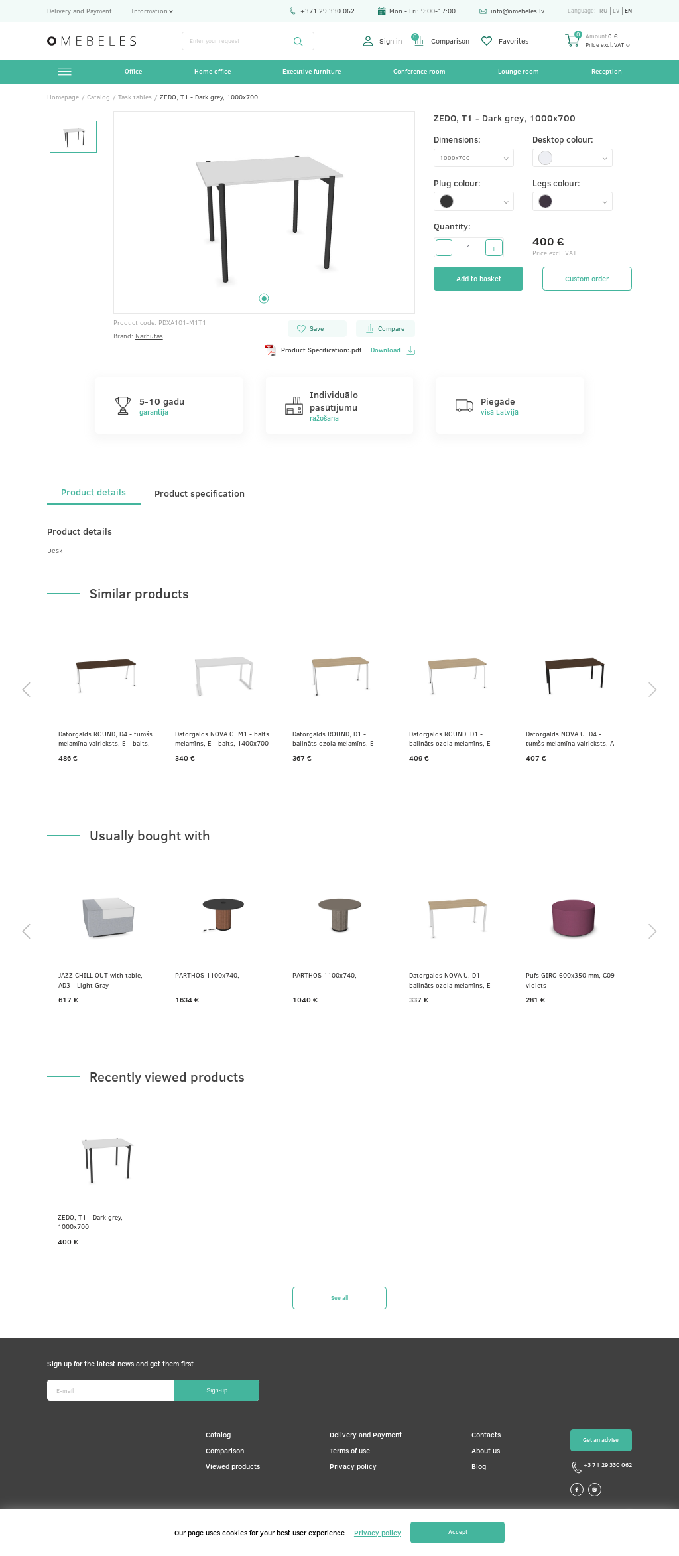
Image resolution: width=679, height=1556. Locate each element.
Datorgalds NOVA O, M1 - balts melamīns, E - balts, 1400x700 (222, 738)
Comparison (441, 41)
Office (133, 71)
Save (310, 328)
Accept (457, 1531)
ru (603, 11)
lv (616, 11)
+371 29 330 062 (322, 11)
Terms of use (350, 1450)
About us (485, 1450)
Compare (384, 328)
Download (392, 350)
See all (339, 1297)
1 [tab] (264, 298)
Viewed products (233, 1466)
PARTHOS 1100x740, (207, 975)
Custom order (587, 278)
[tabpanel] (264, 212)
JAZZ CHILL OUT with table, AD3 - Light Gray (100, 979)
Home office (212, 71)
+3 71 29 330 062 (601, 1467)
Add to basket (478, 278)
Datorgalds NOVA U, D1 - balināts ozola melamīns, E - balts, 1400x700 (452, 979)
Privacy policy (353, 1466)
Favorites (504, 41)
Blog (478, 1466)
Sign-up (216, 1390)
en (628, 11)
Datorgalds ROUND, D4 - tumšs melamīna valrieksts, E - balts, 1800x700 (105, 738)
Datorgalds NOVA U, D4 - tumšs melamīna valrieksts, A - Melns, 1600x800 (572, 738)
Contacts (486, 1434)
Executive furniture (311, 71)
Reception (606, 71)
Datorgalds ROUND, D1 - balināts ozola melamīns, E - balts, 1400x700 (335, 738)
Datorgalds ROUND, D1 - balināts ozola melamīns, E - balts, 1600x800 (452, 738)
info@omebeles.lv (511, 11)
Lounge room (518, 71)
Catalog (218, 1434)
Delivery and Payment (79, 11)
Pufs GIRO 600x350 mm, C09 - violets (572, 979)
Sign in (382, 41)
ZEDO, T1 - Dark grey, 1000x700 (90, 1221)
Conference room (419, 71)
